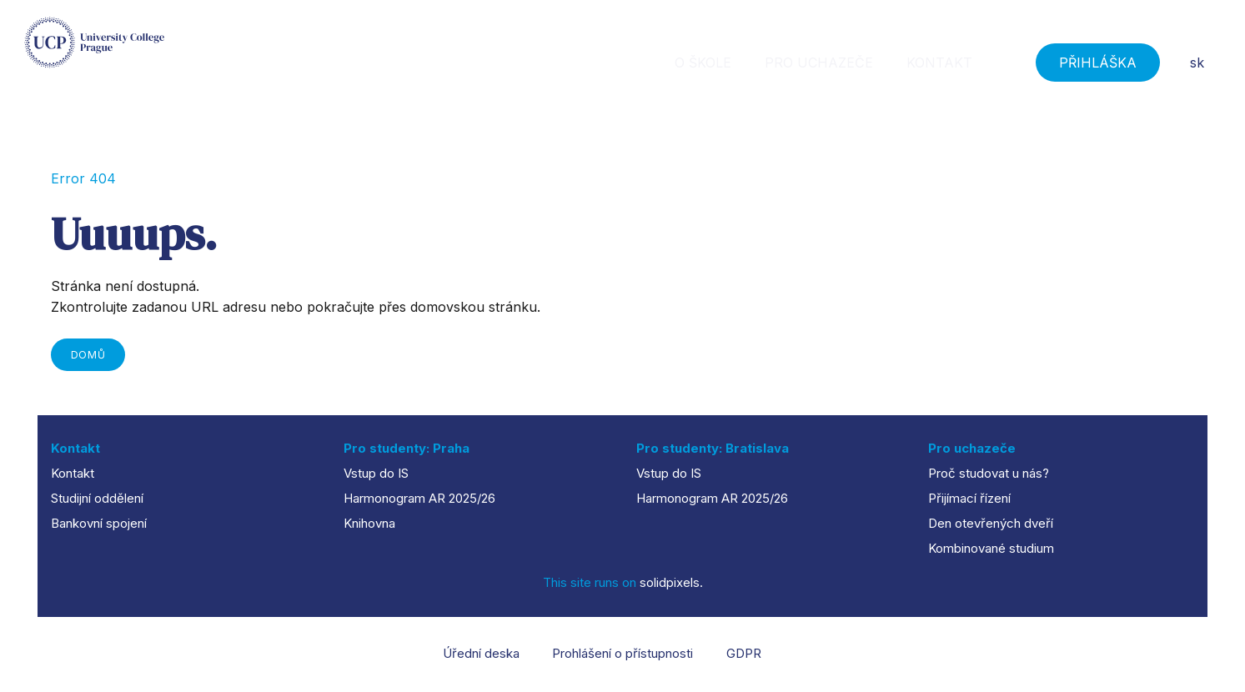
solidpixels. (671, 582)
